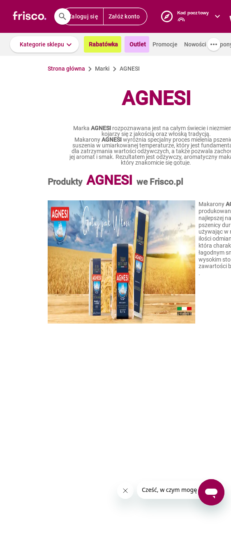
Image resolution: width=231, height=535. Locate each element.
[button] (44, 44)
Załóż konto (124, 16)
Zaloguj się (83, 16)
